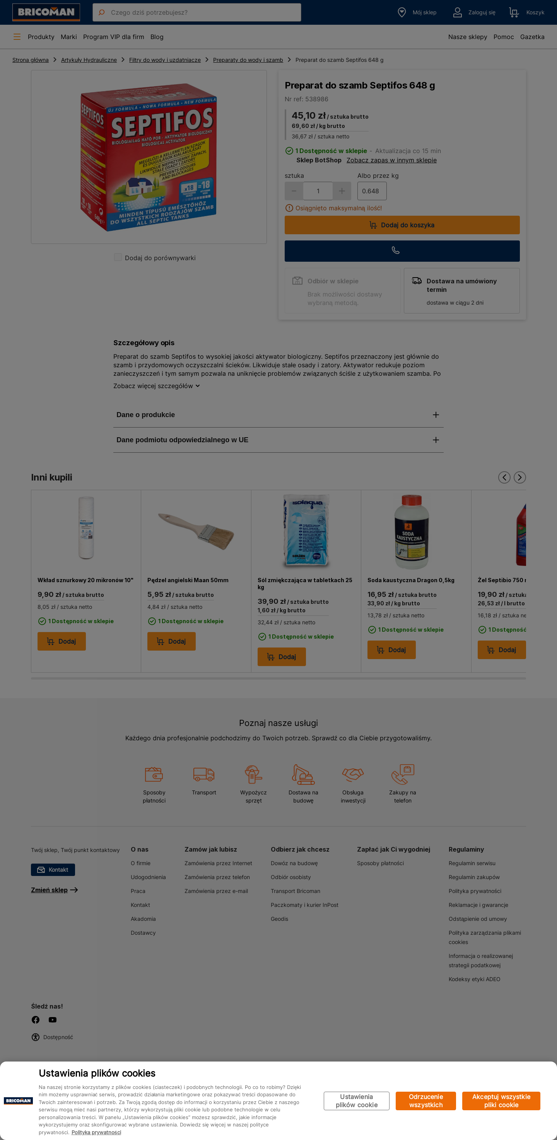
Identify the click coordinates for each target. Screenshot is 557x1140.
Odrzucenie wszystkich (426, 1101)
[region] (278, 1101)
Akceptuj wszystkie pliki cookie (501, 1101)
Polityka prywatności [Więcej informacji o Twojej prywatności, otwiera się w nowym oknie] (96, 1132)
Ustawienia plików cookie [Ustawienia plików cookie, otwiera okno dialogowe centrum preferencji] (357, 1101)
